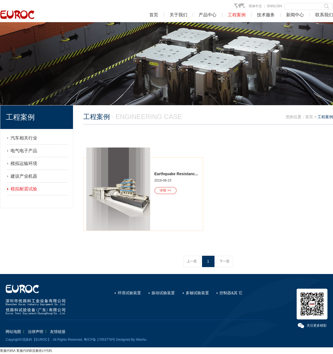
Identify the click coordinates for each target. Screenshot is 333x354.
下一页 (224, 261)
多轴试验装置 (197, 293)
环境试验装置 (129, 293)
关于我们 (178, 15)
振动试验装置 (163, 293)
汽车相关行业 (24, 138)
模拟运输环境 (24, 163)
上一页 (192, 261)
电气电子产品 (24, 150)
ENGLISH (274, 6)
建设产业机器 (24, 176)
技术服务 (266, 15)
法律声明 (35, 331)
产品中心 (207, 15)
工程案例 (237, 15)
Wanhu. (141, 340)
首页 (153, 15)
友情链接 (57, 331)
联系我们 (324, 15)
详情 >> (165, 190)
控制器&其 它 (231, 293)
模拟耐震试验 (24, 189)
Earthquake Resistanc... (176, 174)
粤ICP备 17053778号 (99, 340)
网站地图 (13, 331)
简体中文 (255, 6)
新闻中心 (295, 15)
